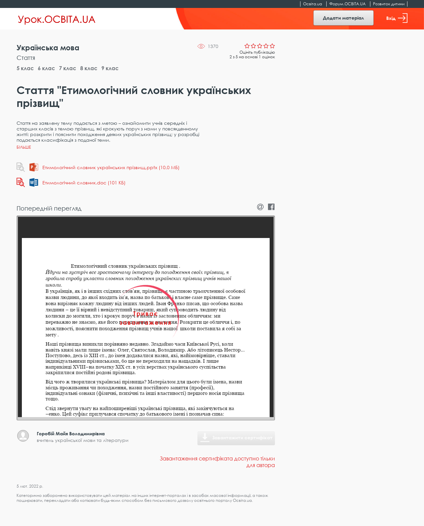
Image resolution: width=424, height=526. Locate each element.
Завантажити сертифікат (242, 437)
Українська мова (48, 47)
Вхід (396, 18)
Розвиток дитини (388, 3)
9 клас (110, 68)
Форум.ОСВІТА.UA (347, 3)
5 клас (25, 68)
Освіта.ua (312, 3)
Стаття (26, 57)
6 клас (46, 68)
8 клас (88, 68)
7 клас (67, 68)
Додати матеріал (343, 18)
